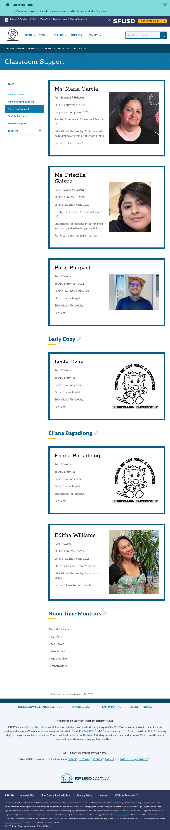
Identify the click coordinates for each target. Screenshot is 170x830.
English (13, 19)
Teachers (13, 130)
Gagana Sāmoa (77, 19)
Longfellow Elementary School (35, 48)
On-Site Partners (17, 116)
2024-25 (73, 759)
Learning (58, 35)
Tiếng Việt (45, 19)
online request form (38, 735)
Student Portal (141, 706)
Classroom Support (18, 108)
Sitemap (103, 795)
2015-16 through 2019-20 (135, 759)
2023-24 (86, 759)
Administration (16, 94)
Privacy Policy (85, 795)
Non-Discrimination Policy (55, 795)
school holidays (85, 735)
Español (23, 19)
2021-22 (110, 759)
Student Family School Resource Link (37, 727)
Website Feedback (126, 795)
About (28, 35)
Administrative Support (21, 101)
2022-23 (98, 759)
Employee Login (153, 21)
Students (76, 35)
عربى (64, 19)
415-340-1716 (87, 731)
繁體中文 (33, 19)
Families (93, 35)
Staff (42, 35)
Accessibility (27, 795)
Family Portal (111, 706)
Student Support (17, 123)
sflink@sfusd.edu (63, 731)
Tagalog (56, 19)
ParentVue (23, 11)
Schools (9, 48)
